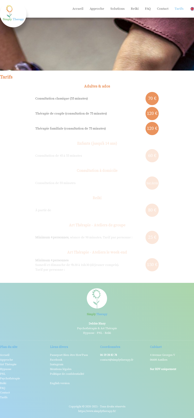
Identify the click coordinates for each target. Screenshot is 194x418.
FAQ (148, 9)
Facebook (56, 360)
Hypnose (5, 369)
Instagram (56, 364)
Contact (162, 9)
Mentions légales (60, 369)
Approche (97, 9)
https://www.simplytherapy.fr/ (97, 411)
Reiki (135, 9)
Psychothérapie (10, 378)
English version (60, 383)
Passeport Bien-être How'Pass (69, 355)
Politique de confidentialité (67, 374)
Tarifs (179, 9)
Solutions (117, 9)
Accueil (77, 9)
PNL (2, 374)
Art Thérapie (8, 364)
